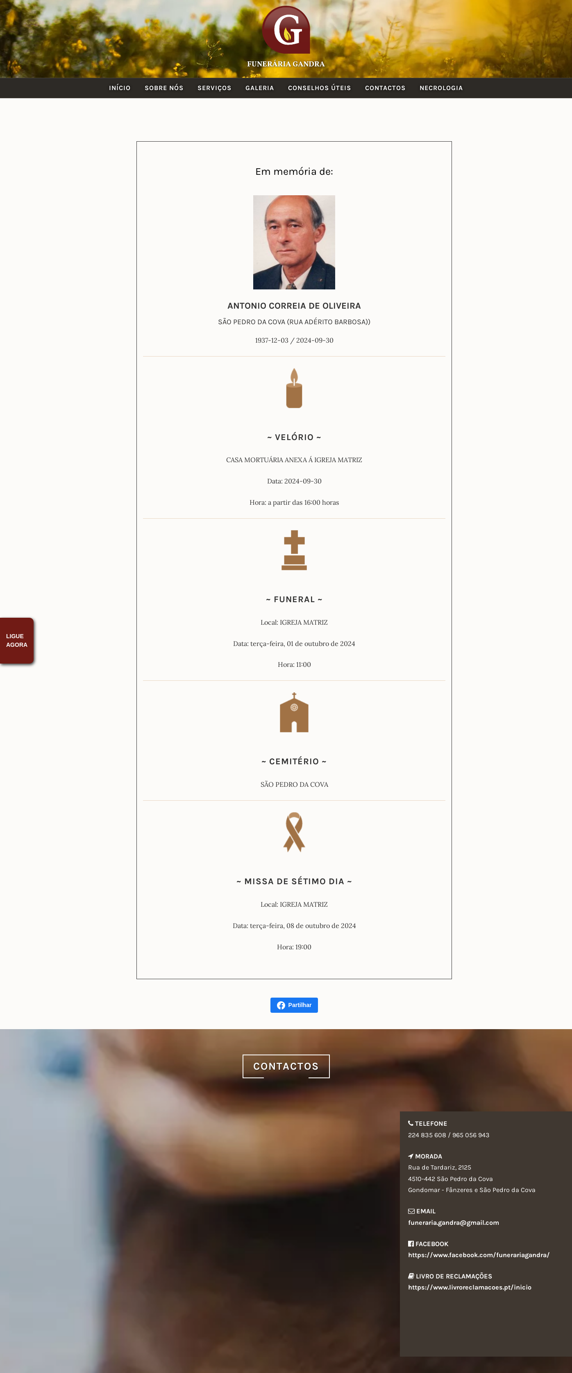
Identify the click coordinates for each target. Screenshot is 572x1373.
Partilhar (294, 1005)
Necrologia (441, 88)
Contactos (385, 88)
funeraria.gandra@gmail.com (453, 1222)
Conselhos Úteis (319, 88)
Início (120, 88)
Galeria (259, 88)
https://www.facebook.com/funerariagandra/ (479, 1255)
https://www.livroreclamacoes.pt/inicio (469, 1287)
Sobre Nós (164, 88)
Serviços (214, 88)
